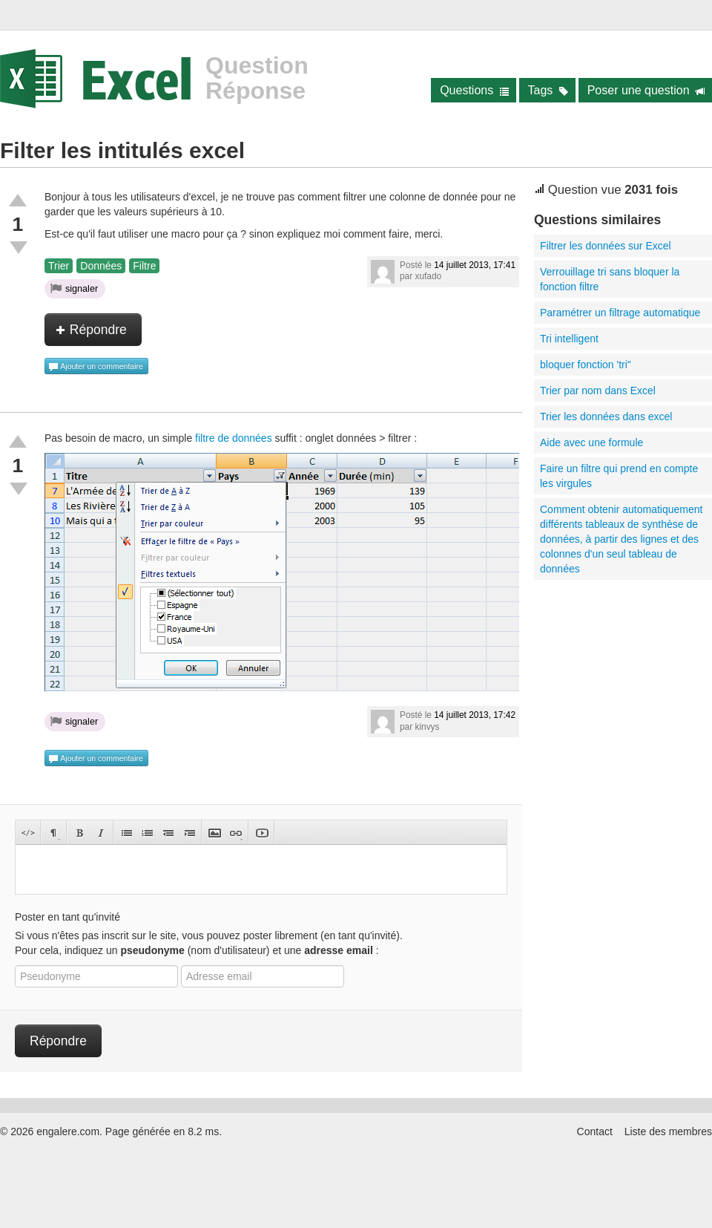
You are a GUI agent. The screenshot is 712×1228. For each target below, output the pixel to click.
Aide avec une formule (591, 442)
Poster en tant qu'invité (67, 917)
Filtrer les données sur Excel (605, 246)
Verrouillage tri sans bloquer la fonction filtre (609, 279)
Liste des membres (668, 1131)
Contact (595, 1131)
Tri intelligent (569, 338)
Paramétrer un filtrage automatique (620, 313)
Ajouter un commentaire (95, 367)
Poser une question (646, 90)
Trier (58, 266)
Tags (548, 90)
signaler (74, 288)
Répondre (91, 329)
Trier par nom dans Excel (598, 390)
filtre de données (233, 438)
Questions (474, 90)
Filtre (144, 266)
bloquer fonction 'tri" (585, 364)
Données (101, 266)
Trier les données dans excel (606, 416)
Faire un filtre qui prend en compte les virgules (619, 476)
